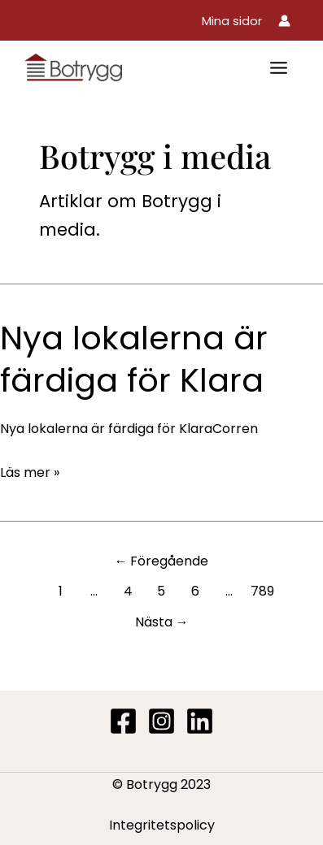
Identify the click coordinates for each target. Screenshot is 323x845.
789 (262, 591)
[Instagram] (161, 721)
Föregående (162, 561)
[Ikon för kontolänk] (284, 21)
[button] (232, 21)
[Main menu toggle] (279, 68)
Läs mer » (29, 473)
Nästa (162, 622)
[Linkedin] (200, 721)
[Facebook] (123, 721)
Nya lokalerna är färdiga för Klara (134, 359)
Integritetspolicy (162, 825)
